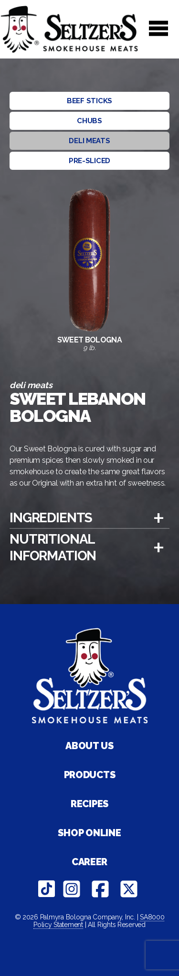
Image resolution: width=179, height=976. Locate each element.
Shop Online (89, 833)
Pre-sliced (89, 160)
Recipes (89, 804)
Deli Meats (89, 141)
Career (89, 862)
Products (90, 775)
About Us (89, 746)
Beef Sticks (89, 101)
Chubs (89, 121)
